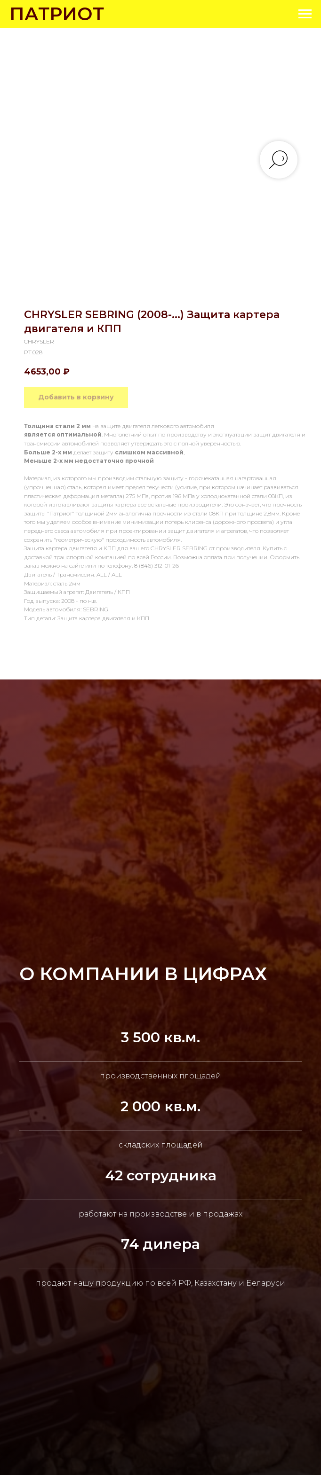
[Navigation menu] (305, 14)
